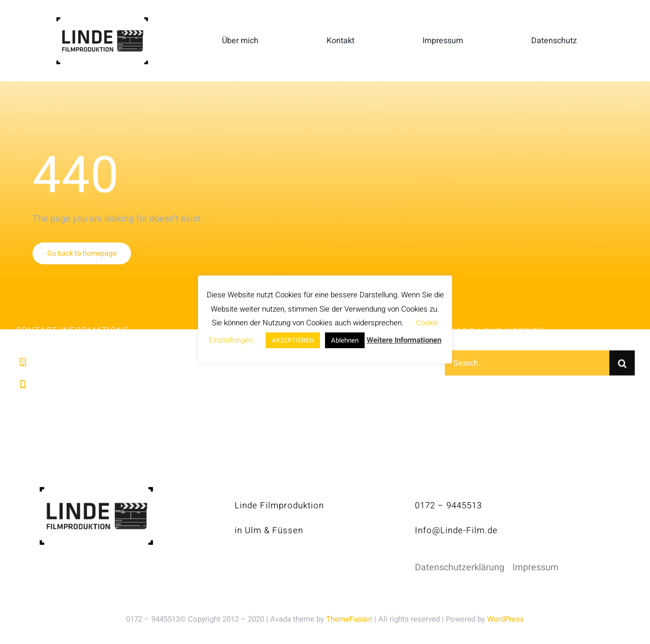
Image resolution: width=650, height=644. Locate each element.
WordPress (505, 619)
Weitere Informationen (404, 340)
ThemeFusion (349, 619)
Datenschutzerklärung (459, 567)
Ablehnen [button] (345, 340)
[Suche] (622, 364)
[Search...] (527, 364)
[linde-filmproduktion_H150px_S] (102, 21)
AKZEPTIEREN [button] (293, 340)
